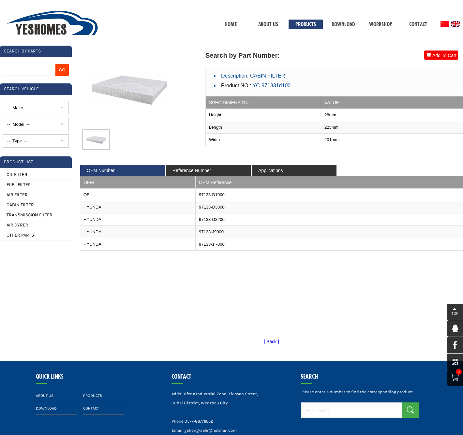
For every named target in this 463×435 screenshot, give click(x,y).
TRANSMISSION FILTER (29, 215)
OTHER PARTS (20, 235)
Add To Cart (441, 55)
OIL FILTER (17, 174)
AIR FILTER (17, 194)
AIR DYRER (17, 225)
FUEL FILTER (19, 184)
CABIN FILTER (20, 205)
